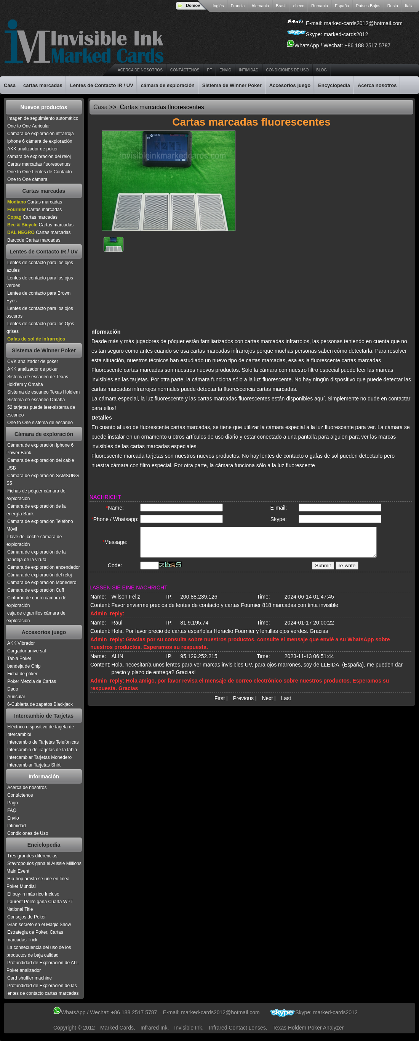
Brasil (281, 5)
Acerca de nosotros (140, 70)
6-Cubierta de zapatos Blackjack (40, 704)
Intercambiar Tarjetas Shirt (34, 765)
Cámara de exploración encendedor (43, 567)
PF (209, 70)
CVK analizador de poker (32, 361)
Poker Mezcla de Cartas (31, 681)
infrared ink (154, 1028)
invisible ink (188, 1028)
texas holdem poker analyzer (308, 1028)
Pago (12, 802)
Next (267, 705)
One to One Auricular (28, 126)
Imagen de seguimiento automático (42, 118)
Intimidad (248, 70)
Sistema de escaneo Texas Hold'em (43, 392)
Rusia (392, 5)
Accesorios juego (289, 85)
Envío (225, 70)
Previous (243, 705)
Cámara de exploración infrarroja (40, 133)
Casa (10, 85)
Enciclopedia (43, 845)
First (219, 705)
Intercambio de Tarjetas (44, 716)
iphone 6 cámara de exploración (39, 141)
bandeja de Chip (23, 666)
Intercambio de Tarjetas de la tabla (42, 749)
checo (298, 5)
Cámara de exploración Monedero (41, 582)
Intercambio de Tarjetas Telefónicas (43, 742)
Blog (321, 70)
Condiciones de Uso (287, 70)
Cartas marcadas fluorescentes (38, 164)
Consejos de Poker (26, 917)
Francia (238, 5)
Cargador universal (26, 651)
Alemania (260, 5)
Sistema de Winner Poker (232, 85)
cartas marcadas (42, 85)
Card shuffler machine (29, 978)
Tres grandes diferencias (32, 856)
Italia (409, 5)
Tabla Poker (19, 658)
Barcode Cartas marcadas (33, 240)
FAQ (11, 810)
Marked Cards (117, 1028)
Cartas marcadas (44, 191)
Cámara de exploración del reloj (39, 575)
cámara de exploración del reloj (39, 156)
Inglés (218, 5)
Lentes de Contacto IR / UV (101, 85)
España (342, 5)
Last (286, 705)
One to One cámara (27, 179)
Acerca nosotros (377, 85)
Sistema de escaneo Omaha (36, 399)
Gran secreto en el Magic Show (39, 924)
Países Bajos (368, 5)
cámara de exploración (168, 85)
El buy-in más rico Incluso (33, 894)
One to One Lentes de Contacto (39, 171)
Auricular (16, 696)
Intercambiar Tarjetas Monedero (39, 757)
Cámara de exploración (43, 434)
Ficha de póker (22, 673)
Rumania (319, 5)
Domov (193, 5)
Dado (12, 689)
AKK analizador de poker (32, 149)
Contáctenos (185, 70)
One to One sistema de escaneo (40, 422)
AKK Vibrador (21, 643)
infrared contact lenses (237, 1028)
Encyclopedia (334, 85)
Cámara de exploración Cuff (35, 590)
